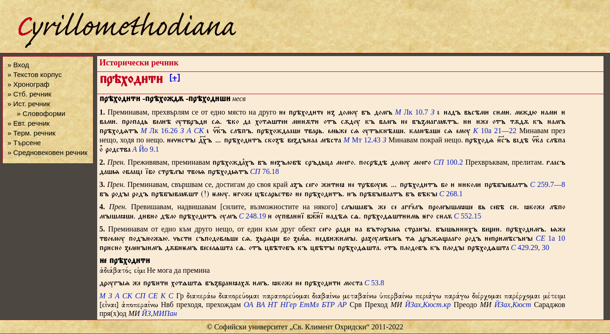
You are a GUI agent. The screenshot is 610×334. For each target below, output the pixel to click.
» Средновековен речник (47, 152)
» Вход (18, 65)
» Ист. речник (28, 104)
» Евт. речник (28, 123)
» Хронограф (28, 84)
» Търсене (24, 143)
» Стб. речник (29, 94)
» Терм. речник (31, 133)
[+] (174, 79)
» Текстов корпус (34, 74)
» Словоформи (41, 113)
